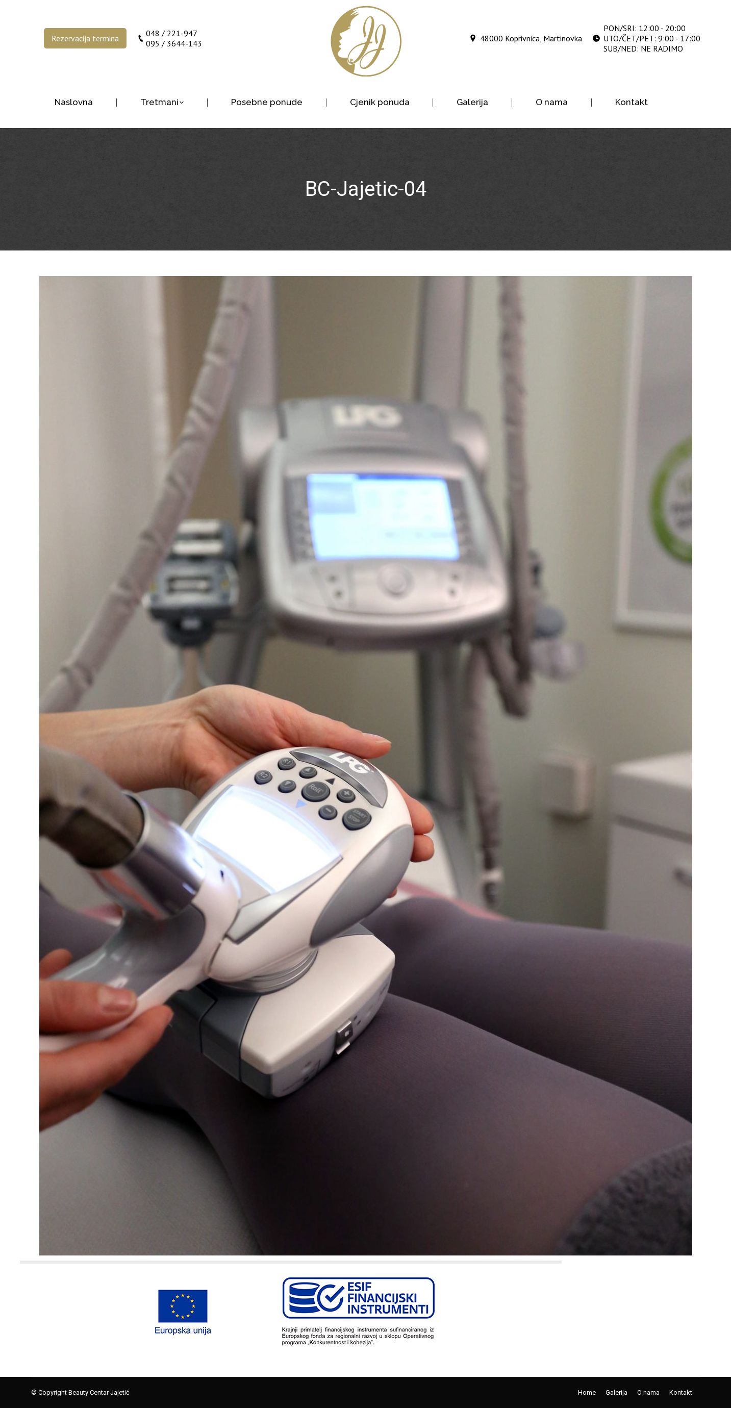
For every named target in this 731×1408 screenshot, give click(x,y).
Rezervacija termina (85, 38)
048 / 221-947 (171, 33)
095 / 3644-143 (174, 43)
